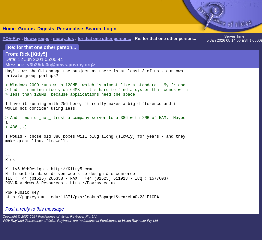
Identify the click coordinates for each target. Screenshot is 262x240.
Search (93, 28)
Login (110, 28)
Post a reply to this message (34, 209)
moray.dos (63, 38)
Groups (26, 28)
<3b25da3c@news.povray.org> (61, 64)
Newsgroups (36, 38)
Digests (45, 28)
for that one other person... (104, 38)
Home (9, 28)
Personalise (70, 28)
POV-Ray (11, 38)
